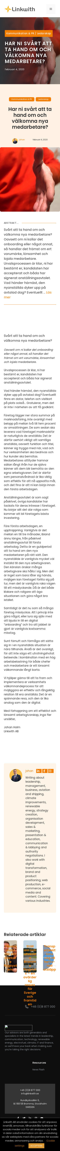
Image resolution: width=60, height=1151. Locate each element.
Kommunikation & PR (20, 33)
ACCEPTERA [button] (36, 1145)
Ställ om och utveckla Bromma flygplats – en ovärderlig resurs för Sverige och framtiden (29, 975)
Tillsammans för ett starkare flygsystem (10, 958)
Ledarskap (44, 33)
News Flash (38, 1069)
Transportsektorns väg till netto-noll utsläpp (49, 958)
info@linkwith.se (30, 1093)
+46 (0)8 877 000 (43, 1007)
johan (22, 139)
